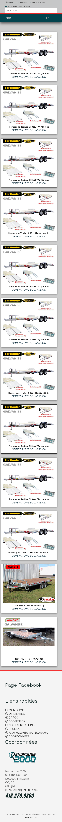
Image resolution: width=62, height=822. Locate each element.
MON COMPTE (17, 710)
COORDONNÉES (19, 736)
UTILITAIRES (16, 713)
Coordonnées (21, 2)
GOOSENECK (16, 721)
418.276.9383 (38, 2)
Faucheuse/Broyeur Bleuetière (28, 732)
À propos (9, 2)
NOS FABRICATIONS (21, 725)
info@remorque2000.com (19, 6)
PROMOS (14, 728)
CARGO (13, 717)
